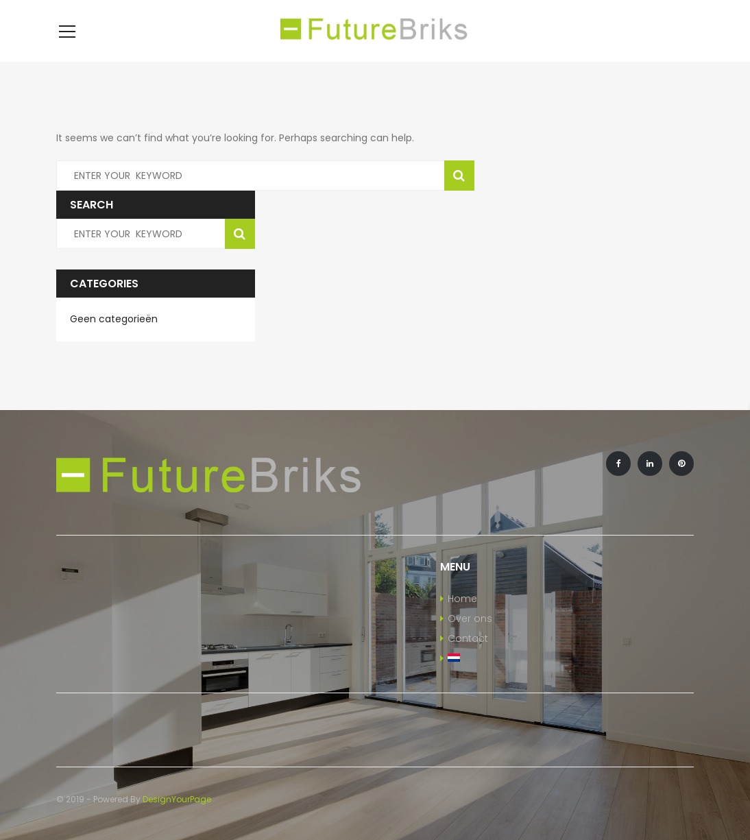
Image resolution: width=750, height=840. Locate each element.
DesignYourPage (177, 799)
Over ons (470, 618)
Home (462, 598)
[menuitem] (512, 659)
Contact (468, 638)
